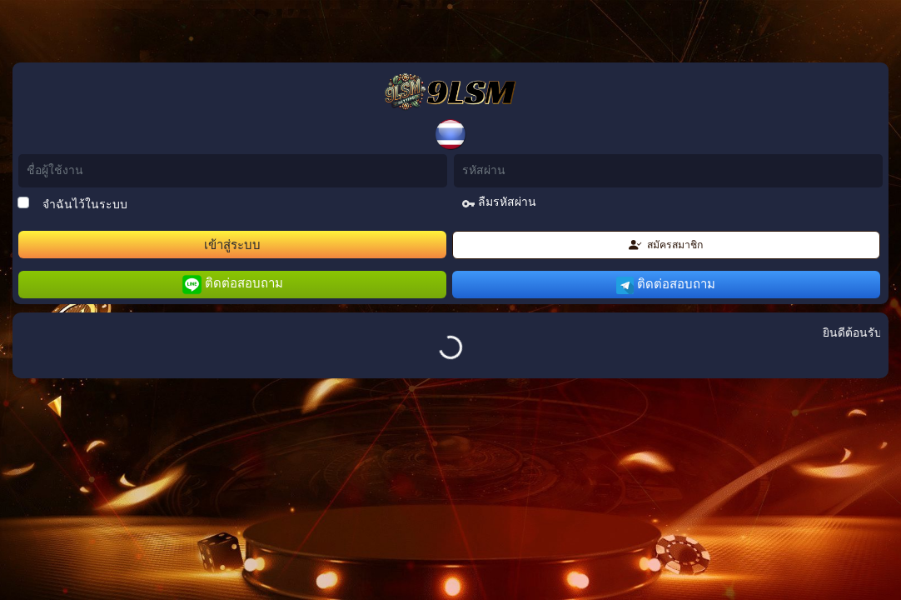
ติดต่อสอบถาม (233, 284)
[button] (450, 134)
